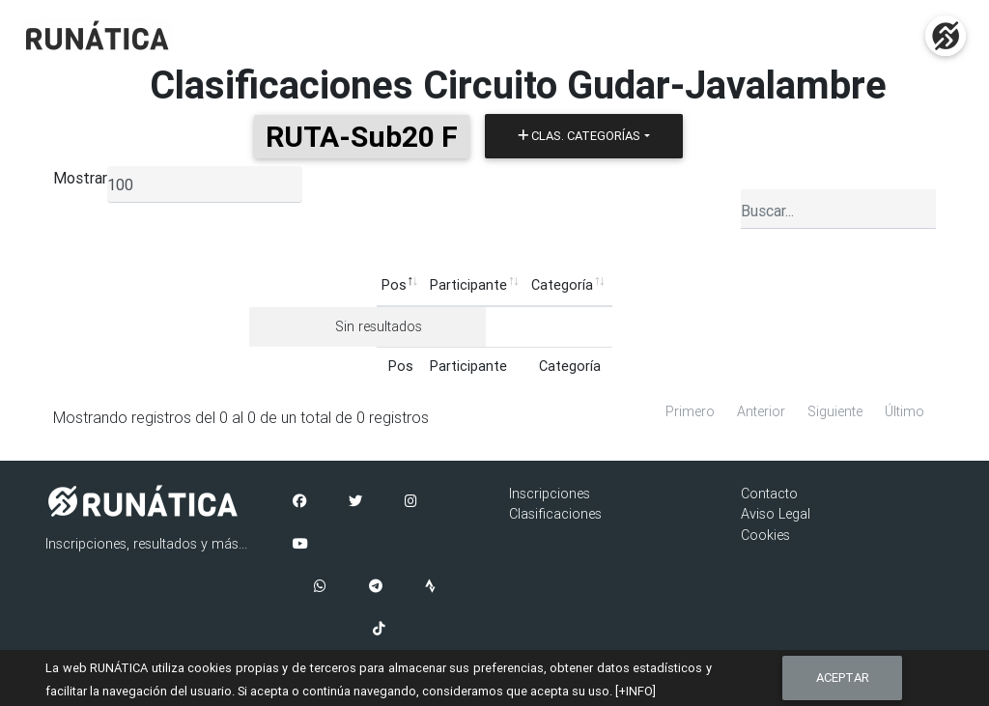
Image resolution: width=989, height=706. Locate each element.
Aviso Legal (775, 513)
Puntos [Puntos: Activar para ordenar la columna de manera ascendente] (640, 285)
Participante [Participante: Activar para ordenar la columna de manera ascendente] (341, 285)
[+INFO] (635, 691)
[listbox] (204, 184)
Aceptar (842, 677)
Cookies (765, 535)
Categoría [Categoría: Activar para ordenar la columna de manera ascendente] (435, 285)
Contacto (769, 493)
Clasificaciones (555, 513)
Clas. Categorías (579, 135)
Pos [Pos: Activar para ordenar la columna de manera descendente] (265, 285)
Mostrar (80, 177)
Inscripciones (549, 493)
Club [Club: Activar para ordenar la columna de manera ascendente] (503, 285)
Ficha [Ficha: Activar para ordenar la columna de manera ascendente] (704, 285)
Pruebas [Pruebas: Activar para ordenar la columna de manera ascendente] (567, 285)
